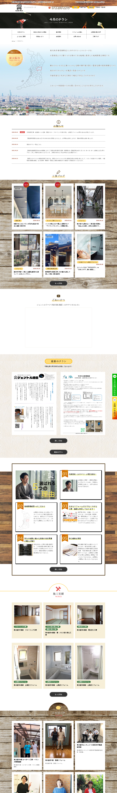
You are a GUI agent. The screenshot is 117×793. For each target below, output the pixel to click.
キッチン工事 (50, 220)
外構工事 (49, 268)
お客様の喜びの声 (96, 32)
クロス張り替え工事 (53, 627)
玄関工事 (54, 268)
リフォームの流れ (77, 32)
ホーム (13, 41)
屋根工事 (17, 220)
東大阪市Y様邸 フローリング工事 (25, 630)
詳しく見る (58, 441)
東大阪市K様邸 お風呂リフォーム (25, 685)
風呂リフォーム (92, 262)
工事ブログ (96, 36)
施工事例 (58, 32)
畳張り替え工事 (51, 629)
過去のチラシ (58, 452)
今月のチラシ (21, 32)
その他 (80, 262)
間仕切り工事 (82, 627)
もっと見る (58, 283)
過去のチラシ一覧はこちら (34, 144)
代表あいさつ (39, 36)
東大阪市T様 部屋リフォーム (55, 760)
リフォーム (57, 220)
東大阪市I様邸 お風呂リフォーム (88, 685)
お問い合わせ (77, 36)
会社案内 (58, 36)
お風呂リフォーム (20, 682)
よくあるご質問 (21, 36)
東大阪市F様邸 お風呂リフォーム (56, 685)
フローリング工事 (20, 627)
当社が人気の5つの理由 (39, 32)
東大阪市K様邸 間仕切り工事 (87, 630)
